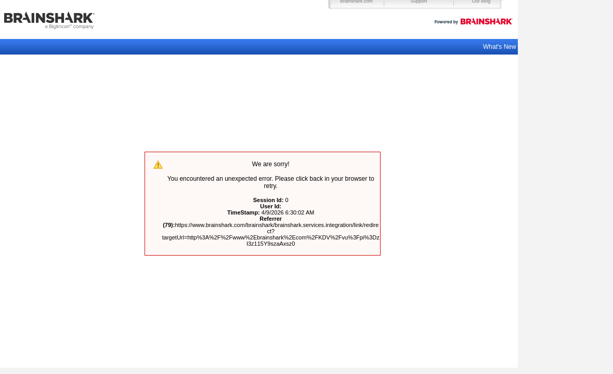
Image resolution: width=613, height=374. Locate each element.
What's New (500, 46)
